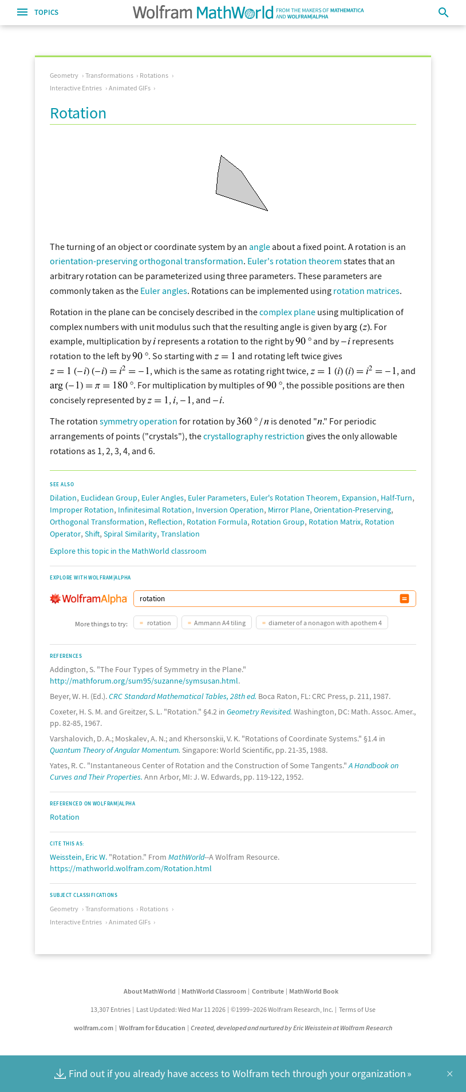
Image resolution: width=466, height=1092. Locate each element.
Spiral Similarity (130, 534)
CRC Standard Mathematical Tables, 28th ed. (182, 696)
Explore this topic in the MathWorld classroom (128, 551)
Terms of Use (357, 1009)
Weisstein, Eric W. (78, 857)
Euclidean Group (109, 498)
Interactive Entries (76, 88)
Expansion (359, 498)
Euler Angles (162, 498)
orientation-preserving (93, 261)
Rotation (65, 817)
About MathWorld (150, 991)
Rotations (154, 75)
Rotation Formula (217, 522)
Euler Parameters (217, 498)
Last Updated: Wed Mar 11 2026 (181, 1009)
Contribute (268, 991)
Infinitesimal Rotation (155, 510)
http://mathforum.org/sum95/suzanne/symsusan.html (144, 681)
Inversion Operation (230, 510)
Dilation (63, 498)
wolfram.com (93, 1027)
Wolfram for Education (152, 1027)
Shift (92, 534)
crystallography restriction (254, 436)
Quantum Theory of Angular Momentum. (115, 750)
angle (259, 246)
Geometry (64, 75)
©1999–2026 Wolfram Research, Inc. (282, 1009)
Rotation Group (278, 522)
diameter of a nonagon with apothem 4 (325, 622)
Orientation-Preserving (352, 510)
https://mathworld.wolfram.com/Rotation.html (131, 868)
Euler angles (163, 290)
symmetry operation (138, 421)
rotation (158, 622)
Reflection (165, 522)
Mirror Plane (289, 510)
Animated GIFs (130, 88)
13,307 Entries (110, 1009)
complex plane (287, 311)
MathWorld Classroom (213, 991)
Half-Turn (396, 498)
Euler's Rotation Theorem (294, 498)
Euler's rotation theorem (294, 261)
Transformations (109, 75)
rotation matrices (366, 290)
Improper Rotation (82, 510)
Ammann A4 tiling (220, 622)
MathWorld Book (313, 991)
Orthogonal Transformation (97, 522)
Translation (180, 534)
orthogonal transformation (191, 261)
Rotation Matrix (335, 522)
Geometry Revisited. (259, 711)
